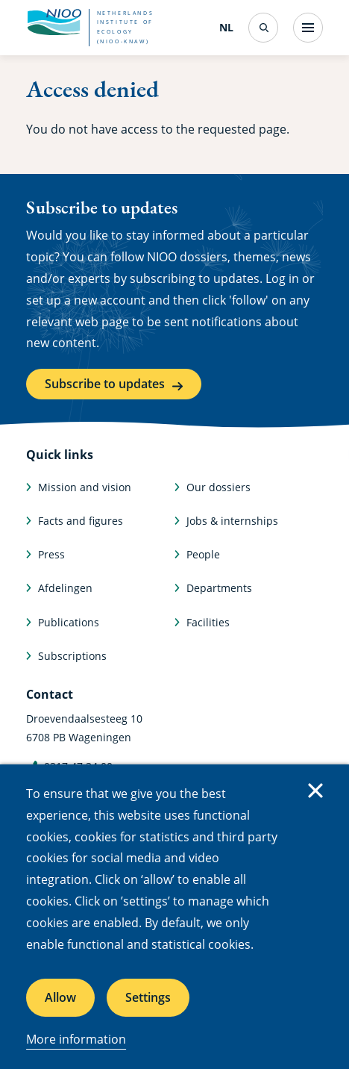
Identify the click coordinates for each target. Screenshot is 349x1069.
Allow (60, 997)
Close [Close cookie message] (315, 790)
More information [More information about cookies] (76, 1039)
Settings (148, 997)
